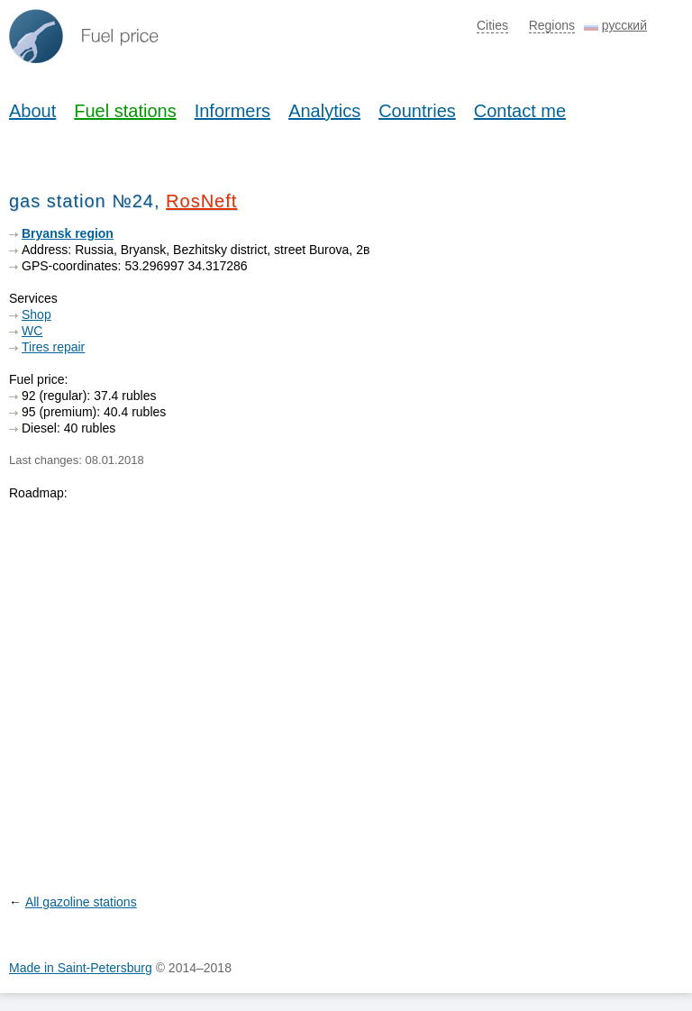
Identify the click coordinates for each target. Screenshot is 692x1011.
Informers (232, 111)
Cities (492, 25)
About (32, 111)
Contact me (520, 111)
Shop (36, 314)
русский (624, 25)
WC (32, 330)
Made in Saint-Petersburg (80, 968)
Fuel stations (125, 111)
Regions (552, 25)
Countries (417, 111)
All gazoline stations (81, 902)
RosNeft (201, 201)
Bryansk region (68, 233)
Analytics (324, 111)
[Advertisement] (548, 338)
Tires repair (53, 347)
